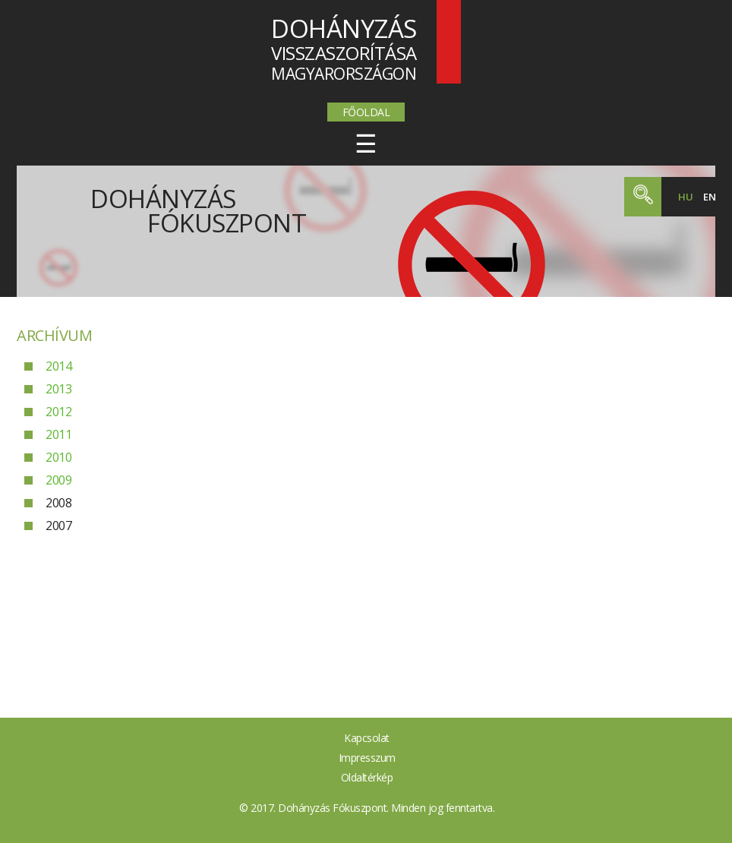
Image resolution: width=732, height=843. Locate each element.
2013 (58, 388)
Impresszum (367, 757)
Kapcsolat (367, 738)
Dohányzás (198, 207)
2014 (58, 366)
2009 (58, 480)
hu (685, 197)
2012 (58, 411)
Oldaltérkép (367, 777)
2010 (58, 457)
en (709, 197)
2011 (58, 434)
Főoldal (366, 112)
